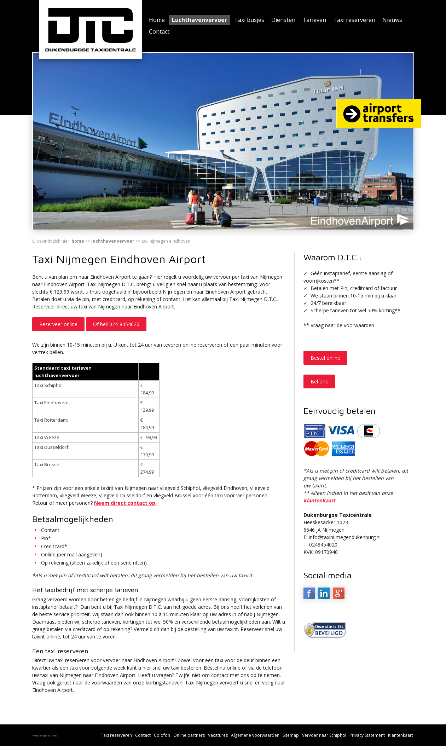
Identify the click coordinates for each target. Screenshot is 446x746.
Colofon (162, 735)
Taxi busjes (249, 20)
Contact (159, 31)
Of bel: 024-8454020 (116, 324)
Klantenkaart (400, 735)
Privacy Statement (367, 735)
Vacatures (218, 735)
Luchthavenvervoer (199, 20)
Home (157, 20)
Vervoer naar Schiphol (324, 735)
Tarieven (314, 20)
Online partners (189, 735)
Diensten (283, 20)
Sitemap (291, 735)
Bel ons (319, 381)
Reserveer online (58, 324)
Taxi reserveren (354, 20)
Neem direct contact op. (125, 502)
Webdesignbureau (45, 735)
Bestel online (325, 357)
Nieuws (392, 20)
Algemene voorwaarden (255, 735)
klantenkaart (319, 500)
